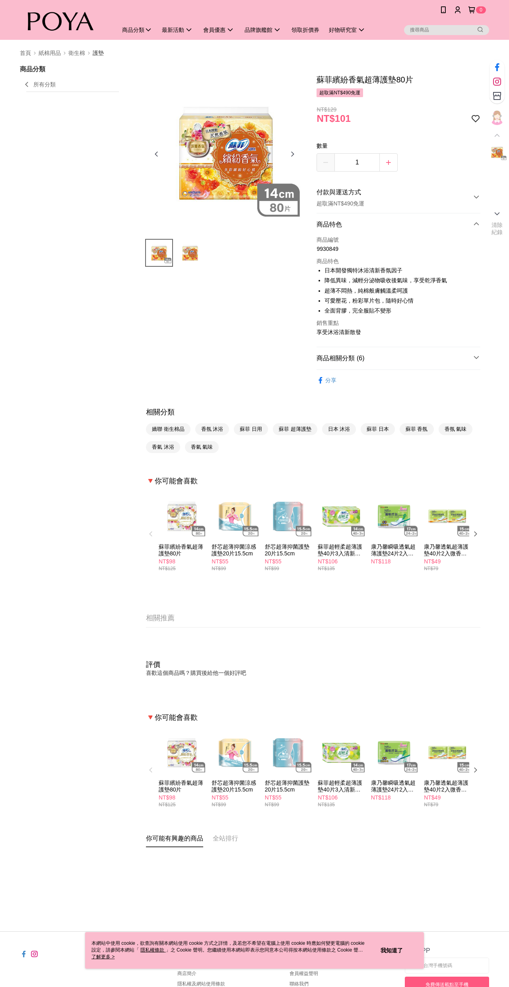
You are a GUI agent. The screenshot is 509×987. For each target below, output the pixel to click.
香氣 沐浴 (163, 447)
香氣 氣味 (202, 447)
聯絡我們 (299, 984)
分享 (326, 380)
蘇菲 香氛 (417, 429)
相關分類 (160, 412)
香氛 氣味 (456, 429)
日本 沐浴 (339, 429)
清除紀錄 (497, 228)
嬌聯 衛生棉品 (168, 429)
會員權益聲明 (303, 973)
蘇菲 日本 (378, 429)
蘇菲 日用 (251, 429)
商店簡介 (186, 973)
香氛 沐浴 (212, 429)
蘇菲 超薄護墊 (295, 429)
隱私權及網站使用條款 (201, 984)
